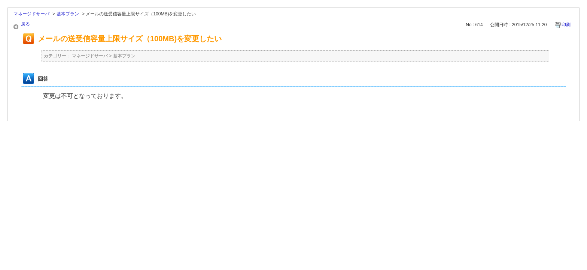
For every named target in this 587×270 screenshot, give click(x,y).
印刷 (566, 24)
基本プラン (68, 13)
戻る (25, 24)
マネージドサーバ (31, 13)
